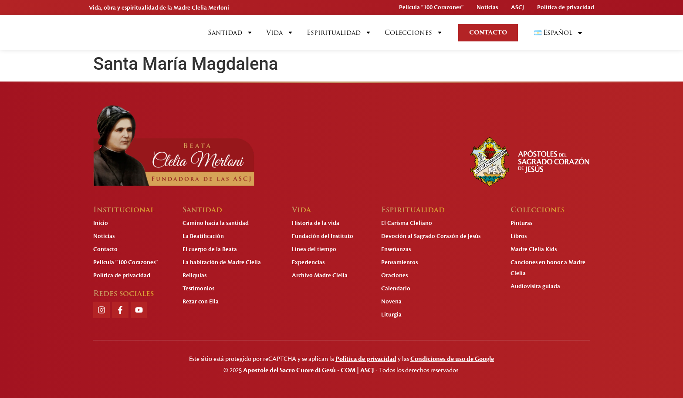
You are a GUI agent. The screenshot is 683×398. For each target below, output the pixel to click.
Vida (280, 32)
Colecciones (414, 32)
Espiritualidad (339, 32)
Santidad (230, 32)
